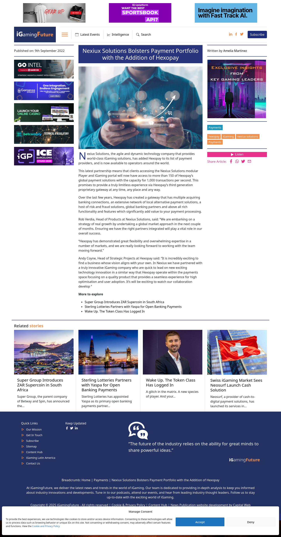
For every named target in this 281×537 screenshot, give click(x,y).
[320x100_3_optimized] (140, 12)
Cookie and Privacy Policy (46, 526)
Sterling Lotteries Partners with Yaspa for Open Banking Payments (133, 306)
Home (86, 480)
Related (28, 325)
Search (143, 34)
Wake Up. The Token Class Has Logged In (115, 311)
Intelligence (118, 34)
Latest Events (87, 34)
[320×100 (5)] (54, 12)
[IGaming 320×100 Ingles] (44, 90)
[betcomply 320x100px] (44, 134)
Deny (250, 522)
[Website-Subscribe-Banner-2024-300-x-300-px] (237, 88)
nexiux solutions (247, 136)
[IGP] (44, 156)
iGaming (228, 136)
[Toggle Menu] (65, 34)
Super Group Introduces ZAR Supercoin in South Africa (124, 302)
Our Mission (34, 429)
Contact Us (33, 463)
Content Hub (34, 452)
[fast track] (226, 12)
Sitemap (31, 446)
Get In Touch (34, 435)
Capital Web (242, 505)
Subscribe (257, 34)
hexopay (214, 136)
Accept (200, 522)
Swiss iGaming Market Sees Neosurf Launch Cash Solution (236, 385)
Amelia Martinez (235, 51)
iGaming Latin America (40, 458)
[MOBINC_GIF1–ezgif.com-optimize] (44, 112)
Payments (215, 127)
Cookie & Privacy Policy (128, 505)
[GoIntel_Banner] (44, 69)
